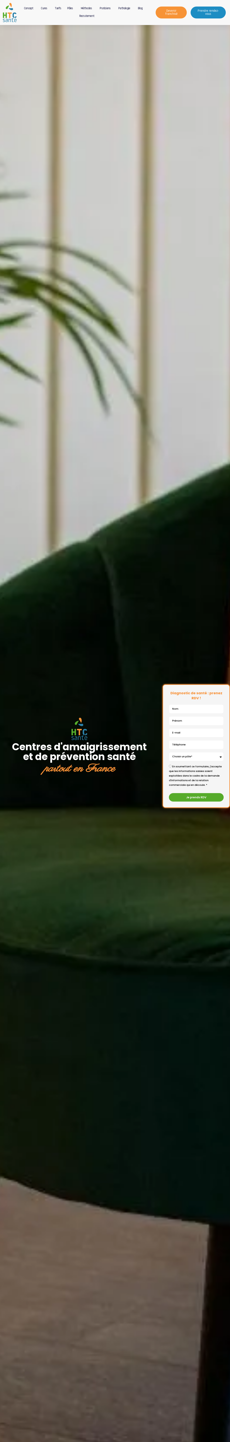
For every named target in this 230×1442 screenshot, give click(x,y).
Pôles (71, 9)
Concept (29, 9)
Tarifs (58, 8)
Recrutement (86, 16)
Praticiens (106, 9)
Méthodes (87, 9)
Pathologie (125, 9)
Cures (45, 9)
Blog (141, 9)
